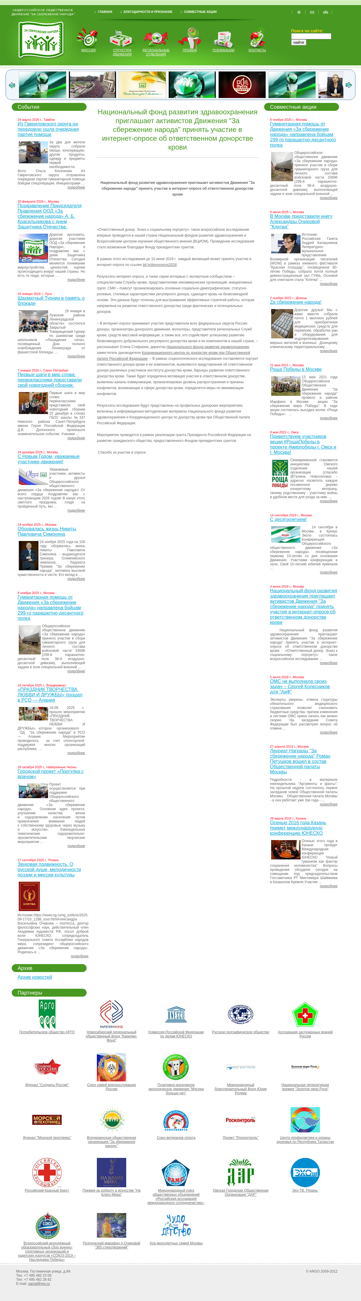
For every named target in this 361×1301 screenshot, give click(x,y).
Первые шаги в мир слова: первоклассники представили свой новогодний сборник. (50, 380)
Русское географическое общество (240, 1032)
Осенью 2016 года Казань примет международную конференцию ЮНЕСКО (298, 828)
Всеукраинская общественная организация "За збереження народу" (111, 1142)
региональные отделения (155, 52)
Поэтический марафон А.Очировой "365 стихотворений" (111, 1245)
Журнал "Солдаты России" (47, 1085)
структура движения (122, 52)
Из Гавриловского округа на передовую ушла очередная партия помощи (48, 129)
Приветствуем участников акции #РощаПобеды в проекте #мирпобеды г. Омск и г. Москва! (303, 444)
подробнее (76, 187)
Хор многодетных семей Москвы (176, 1243)
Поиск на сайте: (307, 30)
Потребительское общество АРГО (47, 1032)
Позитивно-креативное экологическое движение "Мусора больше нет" (176, 1089)
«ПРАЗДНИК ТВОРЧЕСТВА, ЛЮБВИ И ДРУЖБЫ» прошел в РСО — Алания (50, 695)
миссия (88, 50)
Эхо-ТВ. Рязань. (305, 1190)
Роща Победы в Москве (296, 369)
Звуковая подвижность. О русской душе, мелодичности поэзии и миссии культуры (49, 869)
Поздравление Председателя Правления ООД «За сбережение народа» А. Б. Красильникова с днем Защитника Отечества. (50, 216)
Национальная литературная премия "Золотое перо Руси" (305, 1087)
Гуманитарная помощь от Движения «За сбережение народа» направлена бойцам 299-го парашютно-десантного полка (51, 608)
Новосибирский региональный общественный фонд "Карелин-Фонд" (111, 1036)
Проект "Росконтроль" (241, 1138)
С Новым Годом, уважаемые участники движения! (49, 459)
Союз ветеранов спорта (176, 1138)
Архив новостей (35, 977)
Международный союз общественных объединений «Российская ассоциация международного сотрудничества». (176, 1196)
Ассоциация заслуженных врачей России (305, 1034)
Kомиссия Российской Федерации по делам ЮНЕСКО (176, 1034)
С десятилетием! (288, 519)
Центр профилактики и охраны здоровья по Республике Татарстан (305, 1140)
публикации (223, 50)
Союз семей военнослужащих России (111, 1087)
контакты (257, 50)
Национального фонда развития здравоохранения (207, 347)
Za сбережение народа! (295, 302)
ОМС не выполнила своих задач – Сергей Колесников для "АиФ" (300, 686)
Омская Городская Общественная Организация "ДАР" (241, 1192)
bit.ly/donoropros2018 (160, 265)
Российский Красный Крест (47, 1190)
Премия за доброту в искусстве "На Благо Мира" (111, 1192)
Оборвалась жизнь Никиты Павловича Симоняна (47, 531)
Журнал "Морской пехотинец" (47, 1138)
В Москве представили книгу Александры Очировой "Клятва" (301, 221)
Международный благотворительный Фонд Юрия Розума (240, 1089)
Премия (190, 50)
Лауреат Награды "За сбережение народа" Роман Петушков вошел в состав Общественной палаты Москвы (300, 761)
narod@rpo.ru (39, 1284)
